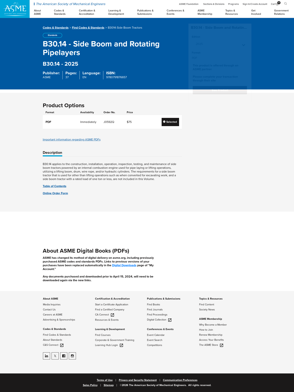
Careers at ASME (52, 314)
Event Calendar (156, 335)
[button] (220, 44)
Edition (196, 36)
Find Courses (103, 335)
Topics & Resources (211, 298)
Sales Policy (90, 385)
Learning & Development (110, 329)
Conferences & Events (160, 329)
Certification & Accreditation (112, 298)
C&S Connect (53, 345)
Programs (233, 4)
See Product (220, 90)
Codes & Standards (56, 28)
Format (196, 52)
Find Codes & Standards (88, 28)
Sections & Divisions (213, 4)
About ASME (50, 298)
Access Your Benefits (211, 339)
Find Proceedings (157, 314)
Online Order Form (55, 193)
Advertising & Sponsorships (59, 319)
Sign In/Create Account (255, 4)
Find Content (206, 304)
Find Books (153, 304)
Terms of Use (105, 380)
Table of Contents (54, 186)
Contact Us (49, 309)
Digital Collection (159, 319)
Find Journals (155, 309)
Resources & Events (107, 319)
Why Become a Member (213, 324)
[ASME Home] (15, 9)
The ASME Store (211, 345)
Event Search (154, 340)
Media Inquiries (52, 304)
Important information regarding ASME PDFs (71, 139)
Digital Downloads (124, 265)
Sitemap (109, 385)
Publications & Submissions (163, 298)
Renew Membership (210, 334)
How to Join (206, 329)
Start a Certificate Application (111, 304)
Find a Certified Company (109, 309)
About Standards (52, 339)
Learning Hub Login (109, 345)
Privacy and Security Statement (138, 380)
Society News (207, 309)
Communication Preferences (180, 380)
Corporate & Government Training (114, 340)
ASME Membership (210, 319)
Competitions (154, 345)
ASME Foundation (188, 4)
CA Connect (104, 314)
